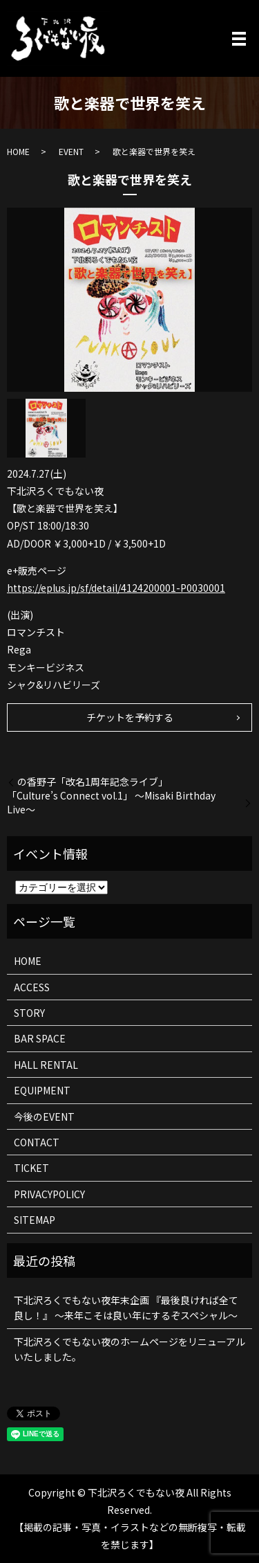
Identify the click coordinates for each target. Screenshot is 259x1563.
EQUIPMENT (42, 1090)
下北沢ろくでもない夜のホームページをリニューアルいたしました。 (129, 1349)
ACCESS (32, 987)
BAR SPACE (40, 1038)
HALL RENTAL (46, 1065)
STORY (29, 1013)
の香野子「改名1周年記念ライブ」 (92, 781)
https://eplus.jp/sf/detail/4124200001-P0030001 (116, 588)
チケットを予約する (129, 717)
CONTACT (36, 1142)
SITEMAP (34, 1220)
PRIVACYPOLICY (49, 1194)
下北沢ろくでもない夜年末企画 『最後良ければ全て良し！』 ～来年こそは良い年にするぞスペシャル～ (126, 1307)
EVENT (71, 151)
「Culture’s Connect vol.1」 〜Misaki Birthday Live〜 (111, 802)
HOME (18, 151)
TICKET (31, 1168)
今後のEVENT (44, 1116)
